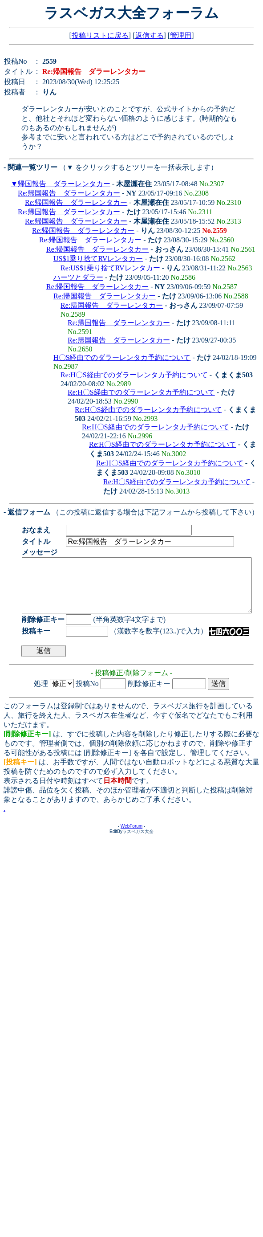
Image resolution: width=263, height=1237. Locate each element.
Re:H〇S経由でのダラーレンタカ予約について (134, 375)
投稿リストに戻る (100, 35)
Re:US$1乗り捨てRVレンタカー (110, 268)
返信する (149, 35)
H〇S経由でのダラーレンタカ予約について (121, 357)
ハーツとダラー (78, 277)
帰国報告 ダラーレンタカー (64, 184)
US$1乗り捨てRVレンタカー (98, 258)
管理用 (180, 35)
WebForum (131, 836)
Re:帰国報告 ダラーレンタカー (69, 193)
